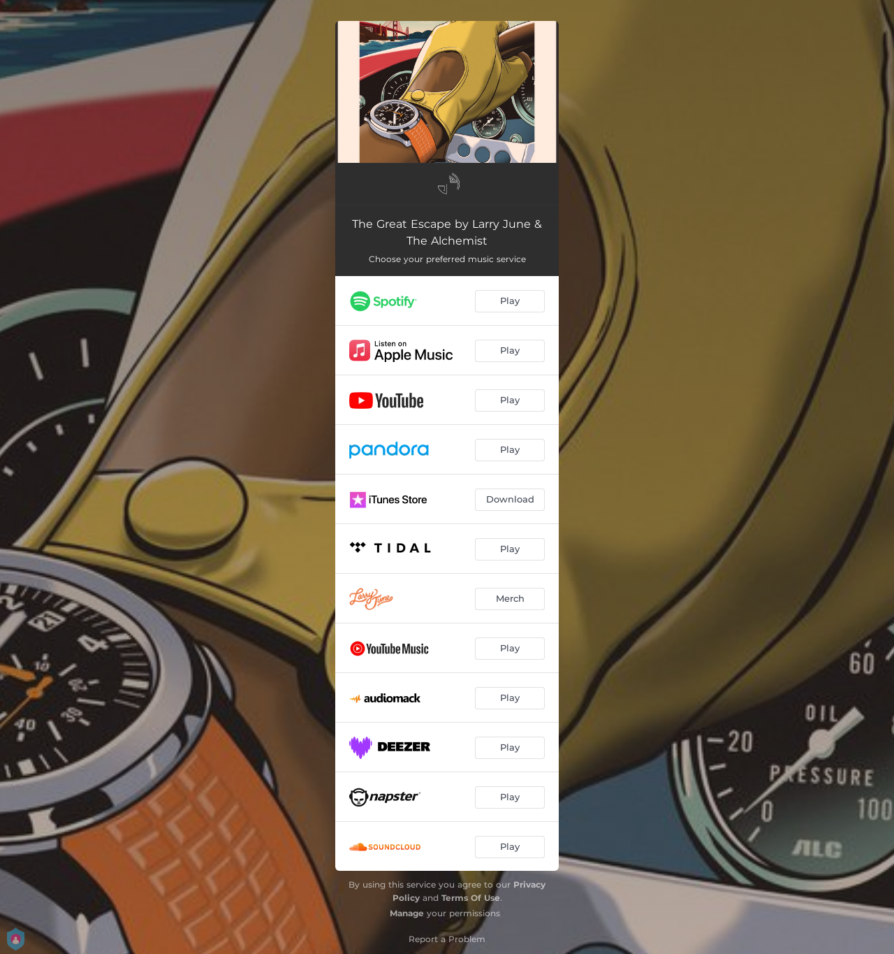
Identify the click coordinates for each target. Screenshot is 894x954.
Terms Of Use (470, 897)
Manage (407, 913)
